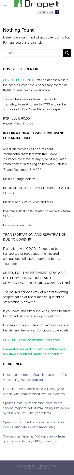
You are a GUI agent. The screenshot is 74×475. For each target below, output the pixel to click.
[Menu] (5, 7)
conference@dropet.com (42, 316)
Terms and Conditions (37, 468)
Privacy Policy (47, 465)
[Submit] (67, 53)
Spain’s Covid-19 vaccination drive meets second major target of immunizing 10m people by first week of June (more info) (36, 408)
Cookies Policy (26, 465)
